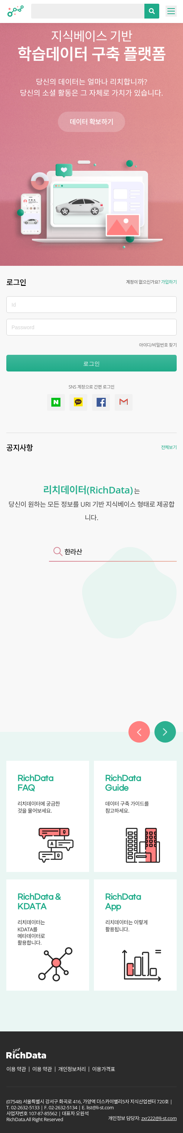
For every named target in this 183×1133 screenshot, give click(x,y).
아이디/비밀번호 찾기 (158, 345)
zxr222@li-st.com (159, 1118)
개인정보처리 (72, 1069)
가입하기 (169, 282)
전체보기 (169, 447)
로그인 (91, 363)
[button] (139, 732)
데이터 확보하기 (91, 121)
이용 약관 (16, 1069)
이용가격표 (103, 1069)
